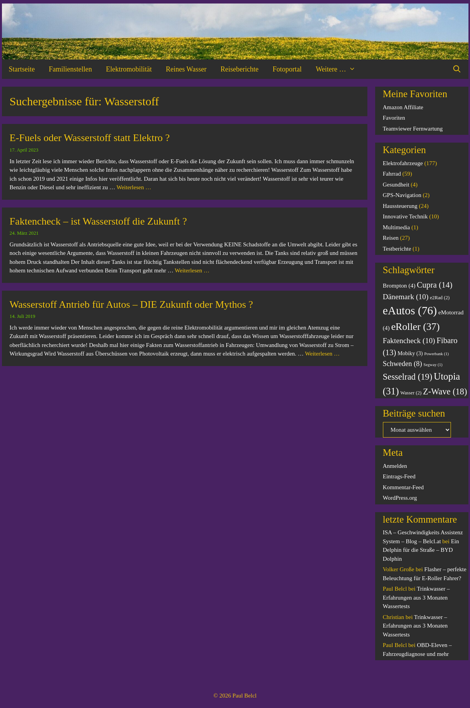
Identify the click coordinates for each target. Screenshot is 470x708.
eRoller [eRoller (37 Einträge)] (415, 326)
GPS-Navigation (402, 195)
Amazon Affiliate (403, 107)
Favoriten (394, 118)
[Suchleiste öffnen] (456, 69)
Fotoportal (287, 69)
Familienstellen (70, 69)
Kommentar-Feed (403, 487)
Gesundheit (396, 184)
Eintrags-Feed (399, 476)
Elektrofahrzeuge (403, 163)
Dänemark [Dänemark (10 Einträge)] (406, 297)
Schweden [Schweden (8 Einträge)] (402, 364)
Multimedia (396, 227)
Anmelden (395, 466)
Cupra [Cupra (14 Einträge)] (435, 284)
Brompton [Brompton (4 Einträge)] (399, 285)
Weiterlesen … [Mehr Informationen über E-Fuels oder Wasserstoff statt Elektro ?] (134, 187)
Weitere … (339, 69)
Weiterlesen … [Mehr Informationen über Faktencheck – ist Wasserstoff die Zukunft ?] (192, 270)
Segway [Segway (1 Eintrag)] (432, 365)
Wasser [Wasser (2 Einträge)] (411, 393)
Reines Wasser (186, 69)
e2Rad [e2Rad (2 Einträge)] (440, 297)
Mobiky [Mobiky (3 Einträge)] (410, 353)
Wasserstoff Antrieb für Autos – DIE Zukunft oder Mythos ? (131, 304)
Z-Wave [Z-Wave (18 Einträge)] (445, 391)
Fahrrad (392, 174)
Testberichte (397, 249)
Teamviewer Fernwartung (413, 129)
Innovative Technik (405, 216)
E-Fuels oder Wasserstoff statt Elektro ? (90, 137)
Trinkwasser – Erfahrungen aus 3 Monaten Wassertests (416, 597)
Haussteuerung (400, 206)
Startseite (22, 69)
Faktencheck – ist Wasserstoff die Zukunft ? (98, 221)
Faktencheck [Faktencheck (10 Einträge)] (409, 341)
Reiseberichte (239, 69)
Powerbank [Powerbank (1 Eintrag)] (436, 354)
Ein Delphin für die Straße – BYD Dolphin (421, 550)
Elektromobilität (129, 69)
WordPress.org (400, 498)
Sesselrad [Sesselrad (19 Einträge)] (407, 377)
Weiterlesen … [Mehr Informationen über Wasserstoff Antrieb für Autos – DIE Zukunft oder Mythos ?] (322, 354)
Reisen (391, 238)
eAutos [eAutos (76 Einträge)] (410, 310)
